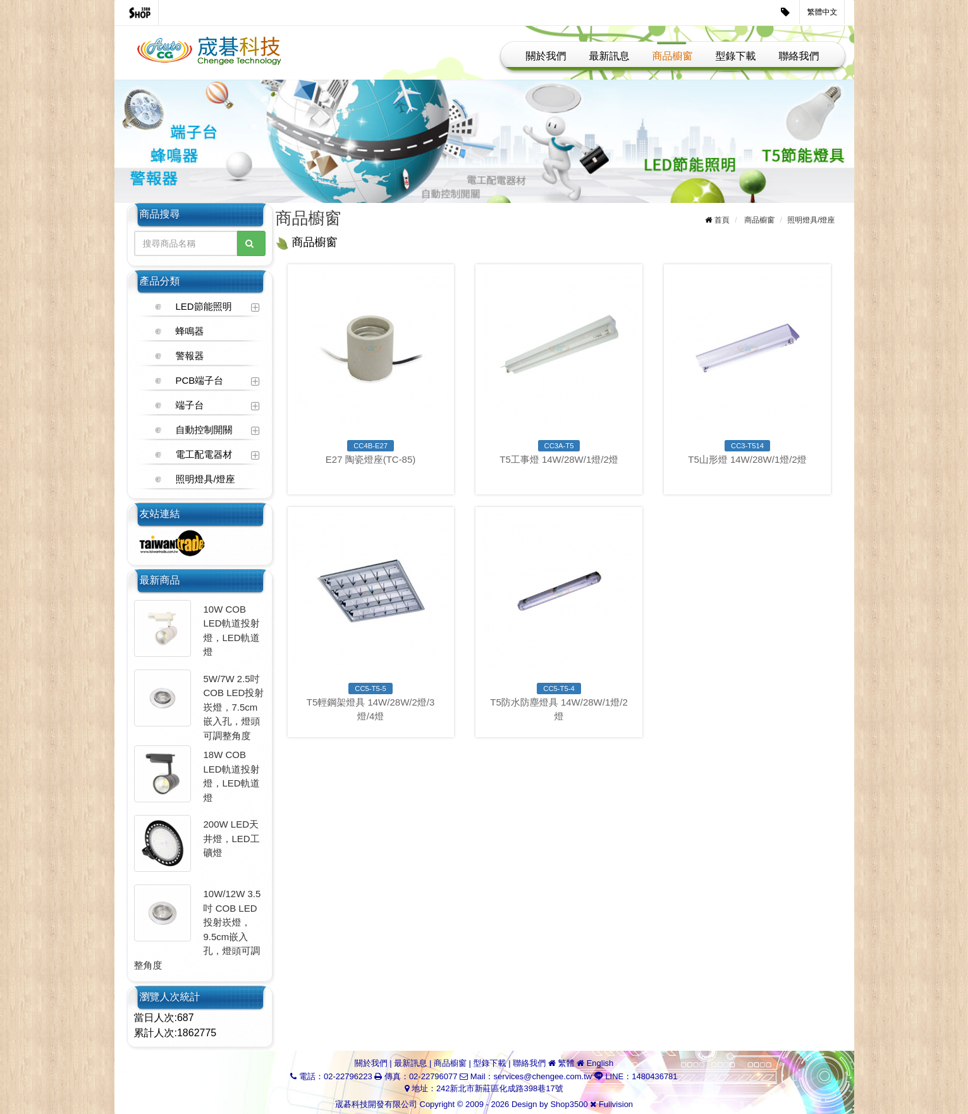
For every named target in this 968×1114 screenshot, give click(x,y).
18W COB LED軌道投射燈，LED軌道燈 (232, 776)
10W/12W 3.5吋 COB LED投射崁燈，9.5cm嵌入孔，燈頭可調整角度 (197, 929)
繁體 (566, 1063)
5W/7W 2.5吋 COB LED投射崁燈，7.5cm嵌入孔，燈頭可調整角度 (234, 707)
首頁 (722, 220)
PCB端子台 (200, 380)
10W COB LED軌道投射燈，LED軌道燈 (232, 631)
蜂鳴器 (190, 331)
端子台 (190, 405)
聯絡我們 (799, 56)
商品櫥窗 (672, 56)
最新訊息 (609, 56)
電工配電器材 (204, 454)
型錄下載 (736, 56)
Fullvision (616, 1104)
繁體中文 (822, 12)
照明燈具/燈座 (205, 479)
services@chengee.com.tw (543, 1076)
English (600, 1063)
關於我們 (546, 56)
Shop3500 (568, 1104)
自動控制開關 (204, 429)
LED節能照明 (204, 306)
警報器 (190, 355)
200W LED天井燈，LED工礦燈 (232, 838)
